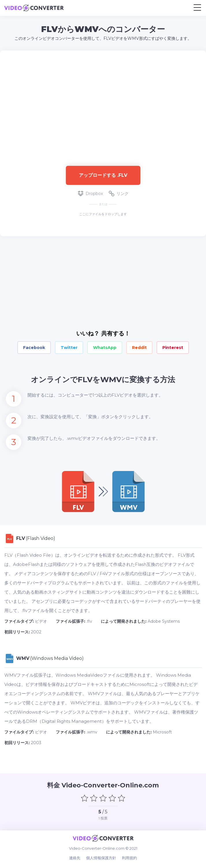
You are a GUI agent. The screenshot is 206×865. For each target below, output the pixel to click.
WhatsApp (104, 347)
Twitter (69, 347)
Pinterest (172, 347)
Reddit (139, 347)
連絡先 (74, 857)
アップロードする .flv (103, 175)
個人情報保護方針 (101, 857)
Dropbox (90, 193)
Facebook (34, 347)
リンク (119, 193)
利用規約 (129, 857)
